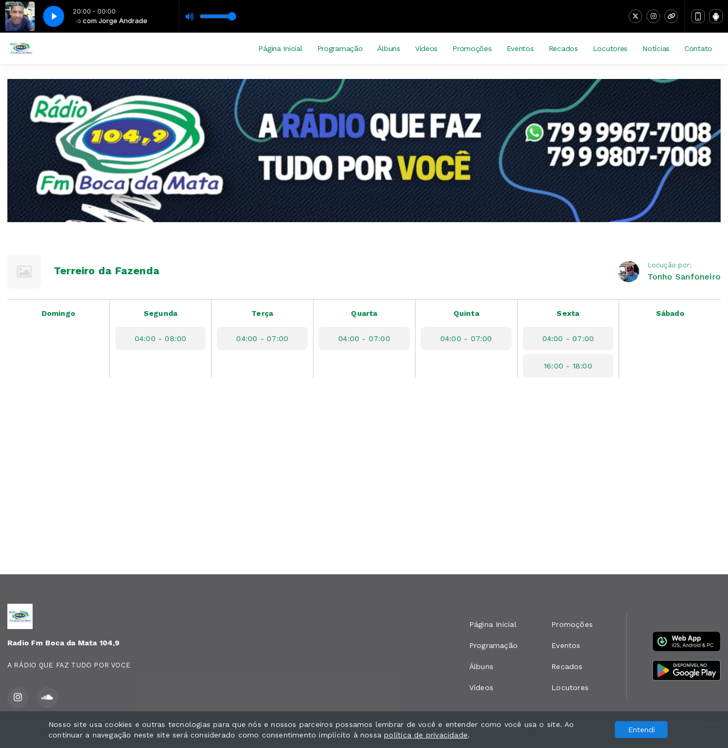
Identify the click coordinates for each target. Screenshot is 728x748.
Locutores (610, 48)
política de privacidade (426, 735)
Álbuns (388, 48)
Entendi (641, 729)
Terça (262, 313)
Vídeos (426, 48)
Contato (698, 48)
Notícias (656, 48)
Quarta (364, 313)
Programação (340, 48)
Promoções (471, 48)
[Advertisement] (364, 483)
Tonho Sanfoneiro (684, 277)
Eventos (520, 48)
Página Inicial (280, 48)
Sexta (568, 313)
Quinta (466, 313)
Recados (563, 48)
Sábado (670, 313)
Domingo (58, 313)
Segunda (160, 313)
